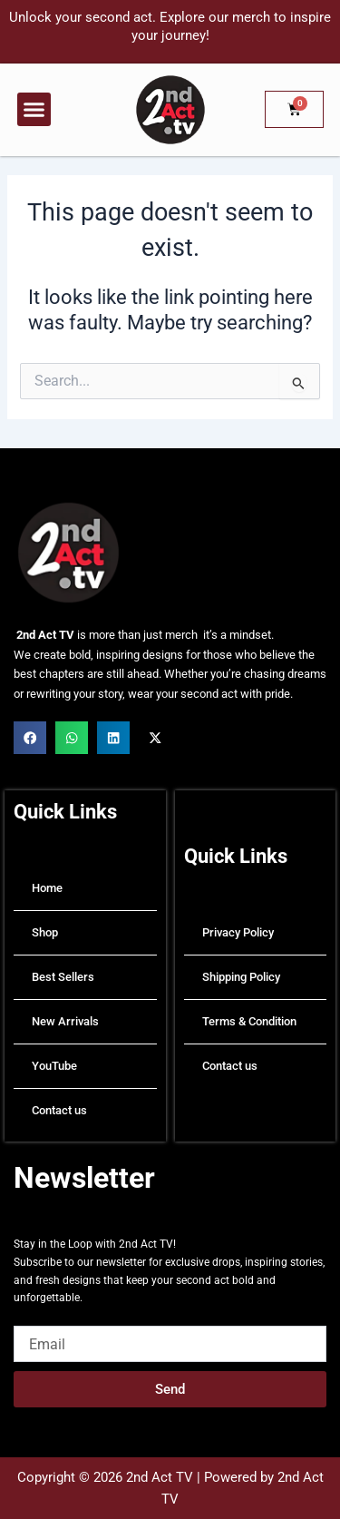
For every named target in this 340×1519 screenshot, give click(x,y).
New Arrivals (65, 1021)
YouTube (54, 1066)
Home (47, 888)
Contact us (59, 1110)
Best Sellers (63, 977)
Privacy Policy (238, 932)
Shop (45, 932)
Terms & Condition (249, 1021)
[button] (34, 110)
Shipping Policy (241, 977)
